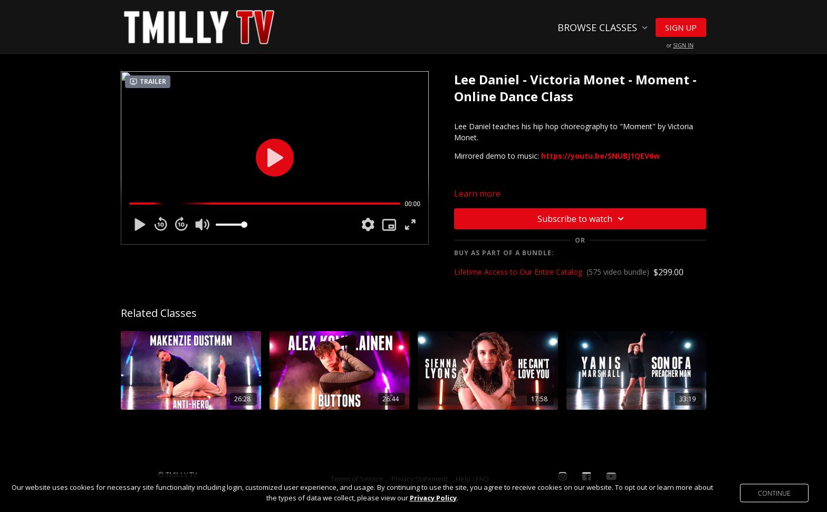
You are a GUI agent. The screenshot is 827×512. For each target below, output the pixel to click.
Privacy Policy (433, 498)
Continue (774, 492)
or (680, 45)
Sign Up (681, 27)
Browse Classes (602, 27)
